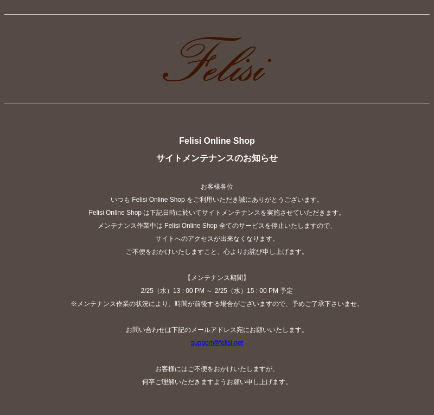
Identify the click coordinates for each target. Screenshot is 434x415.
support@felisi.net (217, 343)
